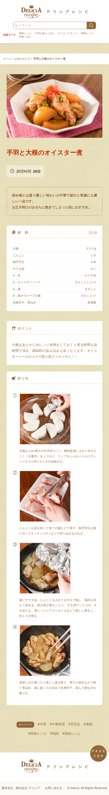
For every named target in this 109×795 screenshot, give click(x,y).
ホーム (7, 59)
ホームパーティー (68, 33)
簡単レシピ (25, 33)
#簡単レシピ (37, 733)
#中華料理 (57, 724)
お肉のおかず (22, 59)
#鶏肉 (54, 733)
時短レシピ (87, 33)
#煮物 (88, 724)
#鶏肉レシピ (71, 733)
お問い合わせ (53, 788)
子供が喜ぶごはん (45, 33)
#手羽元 (74, 724)
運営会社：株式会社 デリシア (20, 788)
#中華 (41, 724)
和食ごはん (25, 36)
